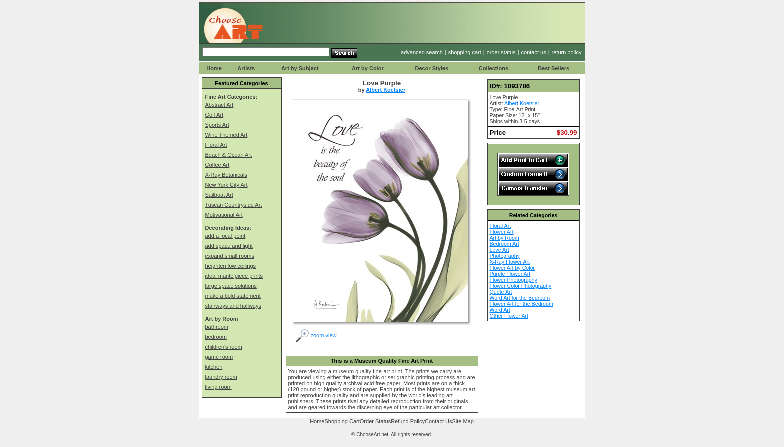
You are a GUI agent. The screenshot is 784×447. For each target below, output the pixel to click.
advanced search (422, 52)
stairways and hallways (234, 306)
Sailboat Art (220, 195)
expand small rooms (230, 256)
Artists (246, 68)
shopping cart (465, 52)
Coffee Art (218, 165)
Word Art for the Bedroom (520, 298)
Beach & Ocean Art (229, 155)
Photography (505, 256)
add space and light (229, 246)
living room (219, 387)
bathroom (217, 327)
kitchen (214, 367)
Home (214, 68)
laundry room (222, 377)
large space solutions (231, 286)
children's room (224, 347)
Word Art (500, 310)
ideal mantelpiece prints (235, 276)
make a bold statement (233, 296)
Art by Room (505, 238)
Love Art (500, 250)
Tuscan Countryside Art (234, 205)
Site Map (463, 421)
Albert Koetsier (386, 90)
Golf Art (215, 115)
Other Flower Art (509, 316)
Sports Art (218, 125)
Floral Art (217, 145)
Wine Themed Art (227, 135)
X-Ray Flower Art (510, 262)
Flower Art (502, 232)
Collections (493, 68)
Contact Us (438, 421)
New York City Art (227, 185)
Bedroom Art (505, 244)
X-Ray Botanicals (227, 175)
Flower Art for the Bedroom (522, 304)
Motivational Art (224, 215)
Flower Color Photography (521, 286)
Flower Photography (514, 280)
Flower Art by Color (513, 268)
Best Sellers (554, 68)
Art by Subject (300, 68)
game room (220, 357)
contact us (534, 52)
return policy (567, 52)
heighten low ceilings (231, 266)
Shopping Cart (342, 421)
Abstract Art (220, 105)
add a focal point (226, 236)
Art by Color (368, 68)
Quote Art (501, 292)
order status (501, 52)
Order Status (375, 421)
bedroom (216, 337)
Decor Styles (431, 68)
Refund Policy (408, 421)
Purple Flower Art (510, 274)
